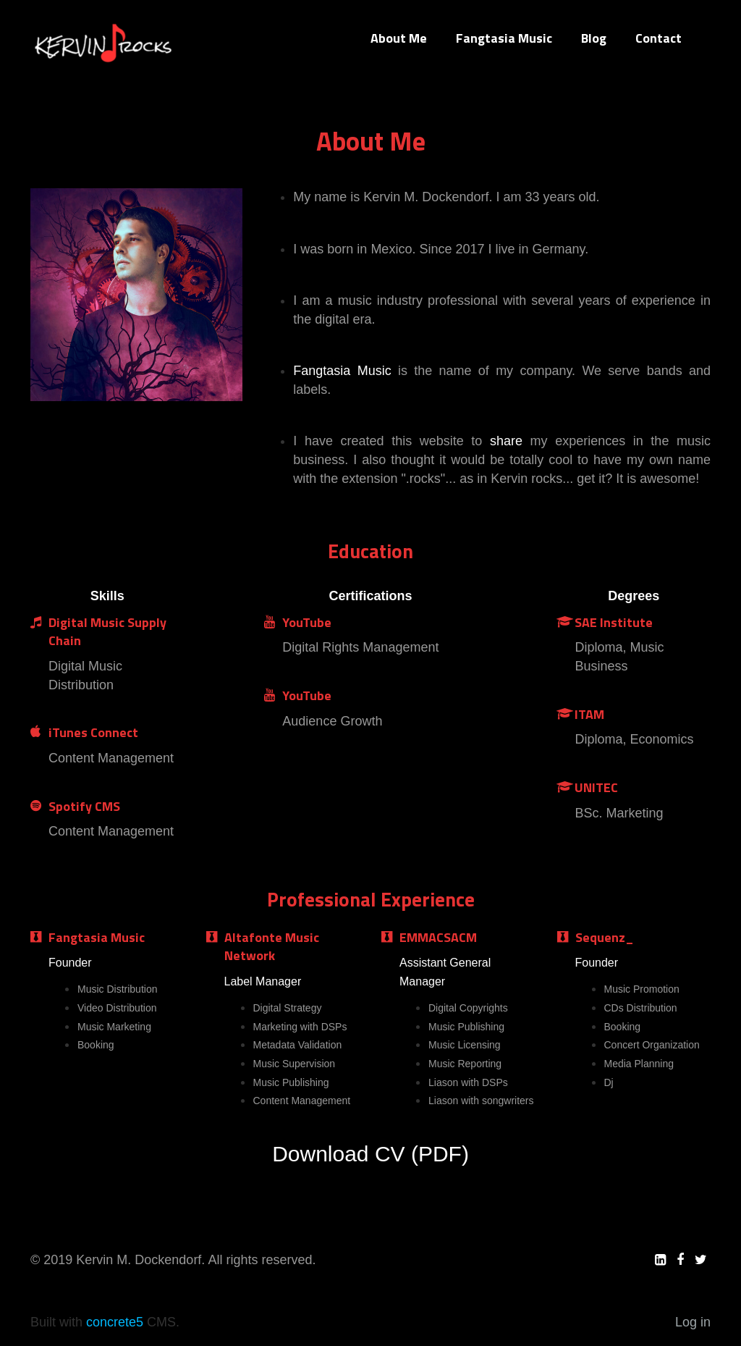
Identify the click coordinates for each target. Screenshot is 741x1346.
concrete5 (114, 1322)
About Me (398, 38)
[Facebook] (680, 1260)
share (506, 441)
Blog (593, 38)
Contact (658, 38)
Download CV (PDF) (370, 1154)
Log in (693, 1322)
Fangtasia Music (504, 38)
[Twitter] (701, 1260)
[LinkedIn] (660, 1260)
